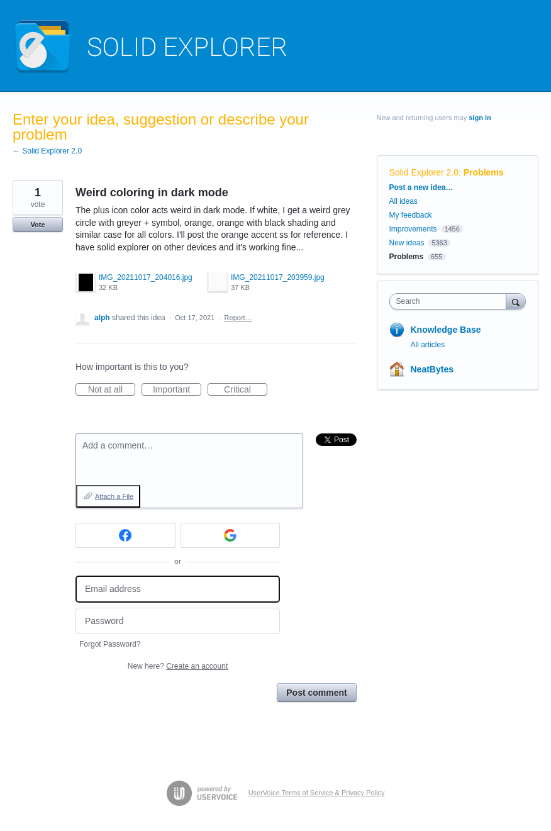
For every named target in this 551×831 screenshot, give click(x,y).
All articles (428, 344)
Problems (484, 172)
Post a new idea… (421, 187)
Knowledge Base (446, 330)
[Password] (177, 621)
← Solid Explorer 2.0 (47, 151)
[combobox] (451, 301)
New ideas (407, 242)
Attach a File (114, 496)
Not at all (111, 390)
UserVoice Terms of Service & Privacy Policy (316, 792)
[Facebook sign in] (125, 535)
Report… (238, 317)
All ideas (403, 201)
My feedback (410, 215)
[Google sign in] (231, 535)
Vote (37, 224)
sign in (480, 117)
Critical (245, 390)
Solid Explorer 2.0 (424, 172)
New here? (178, 666)
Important (177, 390)
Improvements (413, 229)
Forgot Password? (109, 644)
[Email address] (177, 589)
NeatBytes (432, 369)
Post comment (316, 693)
